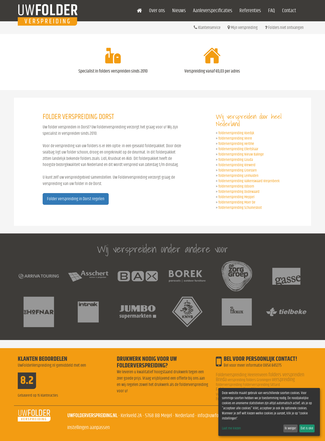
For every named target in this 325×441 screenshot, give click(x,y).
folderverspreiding (229, 385)
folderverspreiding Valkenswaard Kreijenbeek (249, 181)
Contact (289, 10)
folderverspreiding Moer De (236, 202)
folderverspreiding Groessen (237, 170)
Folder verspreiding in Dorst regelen (75, 199)
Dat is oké (307, 428)
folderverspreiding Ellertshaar (238, 149)
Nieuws (179, 10)
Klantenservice (207, 27)
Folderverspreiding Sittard (261, 385)
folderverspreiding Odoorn (236, 186)
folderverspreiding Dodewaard (238, 192)
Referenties (250, 10)
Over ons (157, 10)
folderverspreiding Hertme (236, 144)
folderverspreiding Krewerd (236, 165)
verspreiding (283, 379)
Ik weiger (290, 428)
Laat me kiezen (231, 428)
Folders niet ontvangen (284, 27)
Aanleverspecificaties (212, 10)
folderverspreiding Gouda (235, 160)
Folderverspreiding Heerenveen (242, 374)
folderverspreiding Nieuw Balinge (241, 154)
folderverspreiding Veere (235, 138)
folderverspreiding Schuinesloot (240, 208)
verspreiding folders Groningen (249, 380)
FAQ (271, 10)
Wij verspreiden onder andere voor (162, 249)
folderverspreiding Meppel (236, 197)
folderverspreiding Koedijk (236, 133)
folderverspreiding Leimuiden (238, 176)
